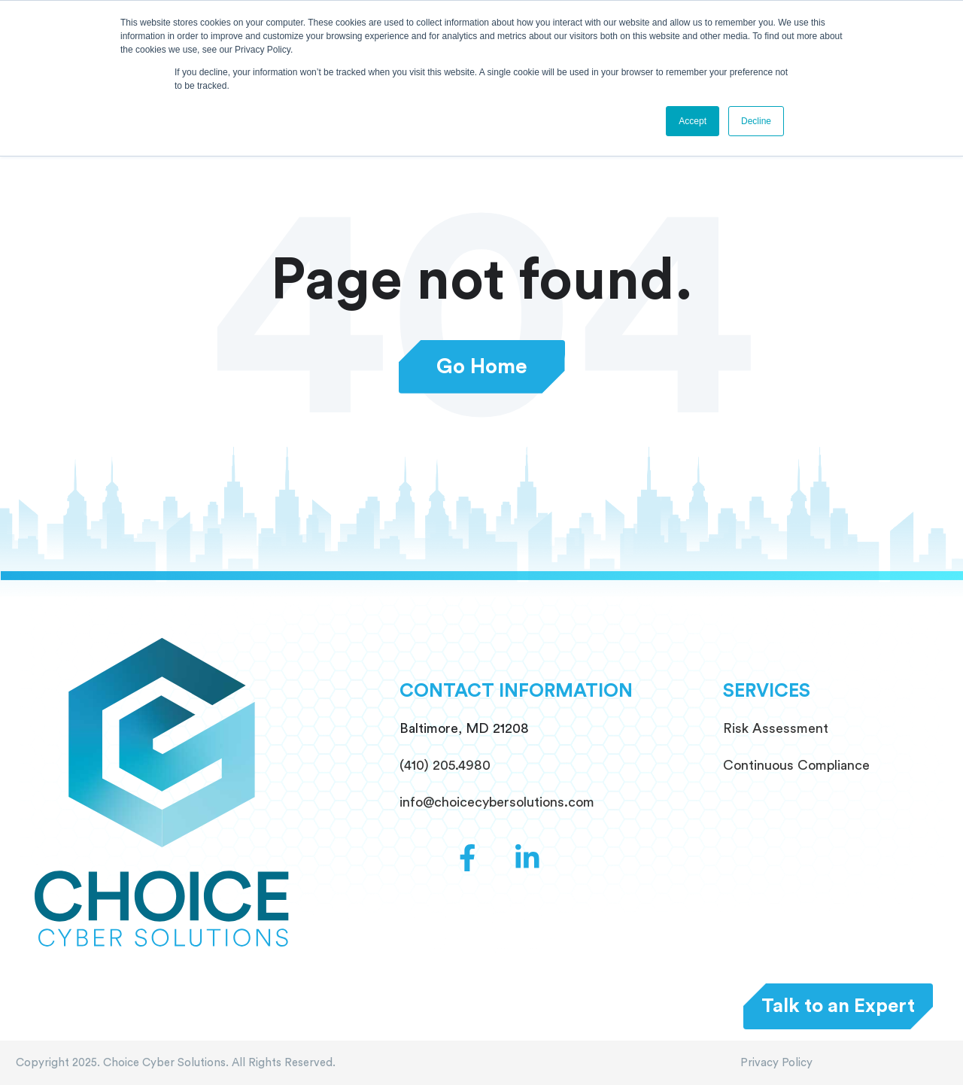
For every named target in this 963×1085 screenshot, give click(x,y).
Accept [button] (692, 121)
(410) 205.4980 (445, 765)
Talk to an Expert (838, 1006)
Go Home (481, 367)
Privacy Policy (776, 1062)
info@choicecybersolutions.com (496, 802)
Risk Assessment (775, 728)
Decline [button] (756, 121)
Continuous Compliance (796, 765)
